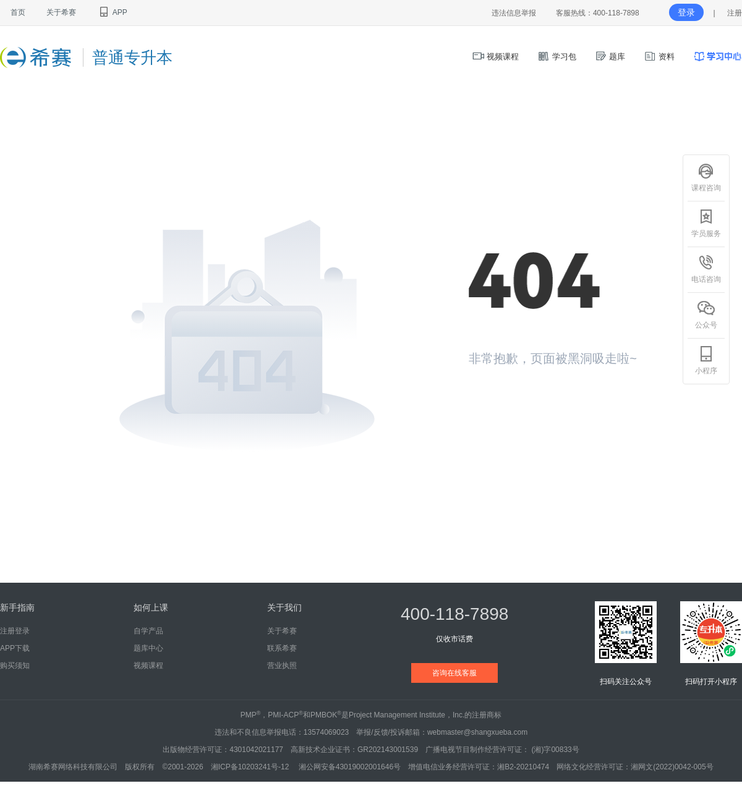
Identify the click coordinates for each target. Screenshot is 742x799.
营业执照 (282, 665)
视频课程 (495, 56)
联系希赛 (282, 648)
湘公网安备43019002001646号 (350, 767)
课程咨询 (706, 177)
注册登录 (15, 631)
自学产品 (148, 631)
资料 (659, 56)
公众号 (706, 314)
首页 (18, 12)
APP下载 (15, 648)
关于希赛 (61, 12)
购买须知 (15, 665)
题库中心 (148, 648)
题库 (610, 56)
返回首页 (512, 404)
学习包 (556, 56)
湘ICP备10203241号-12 (251, 767)
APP (112, 12)
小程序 (706, 360)
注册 (734, 13)
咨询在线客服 (454, 673)
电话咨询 (706, 269)
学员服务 (706, 223)
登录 (686, 12)
